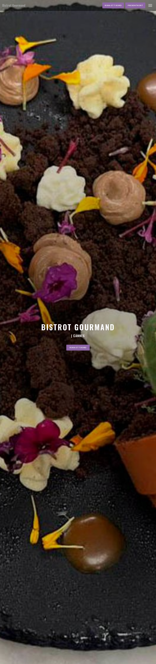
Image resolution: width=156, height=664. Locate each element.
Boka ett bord (113, 5)
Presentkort (135, 5)
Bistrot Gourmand (13, 5)
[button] (150, 5)
